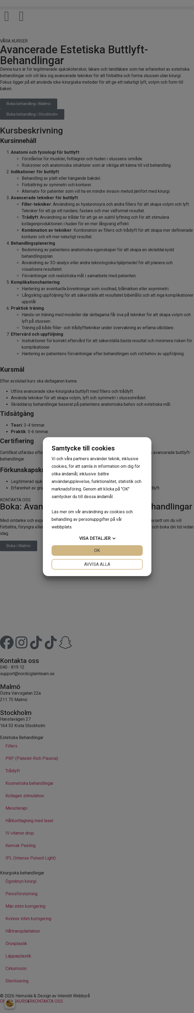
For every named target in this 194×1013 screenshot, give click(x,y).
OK (97, 550)
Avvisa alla (97, 564)
